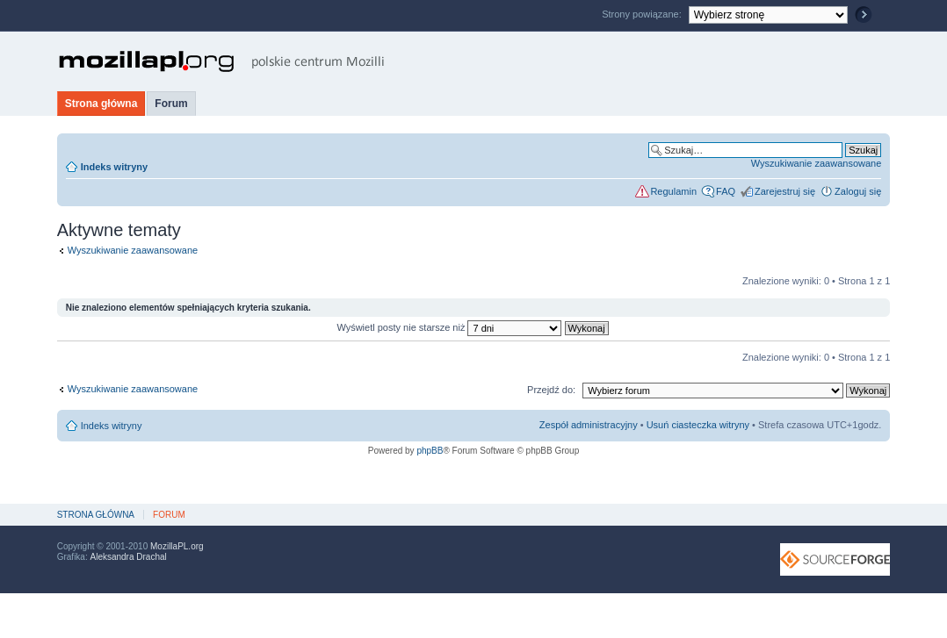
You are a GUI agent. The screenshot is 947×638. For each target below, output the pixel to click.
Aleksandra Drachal (128, 557)
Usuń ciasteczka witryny (698, 424)
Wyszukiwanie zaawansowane (816, 163)
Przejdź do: (551, 389)
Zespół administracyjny (588, 424)
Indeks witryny (114, 166)
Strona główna (101, 103)
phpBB (429, 450)
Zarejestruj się (785, 191)
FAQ (725, 191)
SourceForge (835, 559)
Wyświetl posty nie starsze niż (472, 327)
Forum (171, 103)
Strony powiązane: (643, 14)
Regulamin (673, 191)
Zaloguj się (858, 191)
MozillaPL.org (177, 546)
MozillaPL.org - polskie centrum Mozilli (222, 61)
